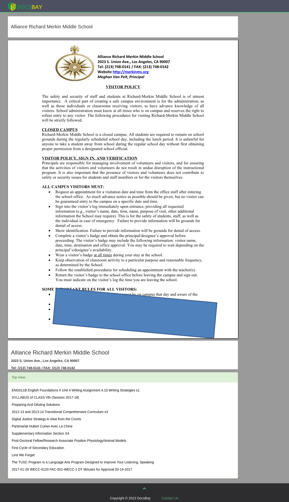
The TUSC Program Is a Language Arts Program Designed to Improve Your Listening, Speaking (83, 462)
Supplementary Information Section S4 (40, 433)
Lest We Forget (23, 455)
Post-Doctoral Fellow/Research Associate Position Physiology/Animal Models (69, 441)
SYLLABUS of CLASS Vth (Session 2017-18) (45, 397)
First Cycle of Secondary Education (38, 448)
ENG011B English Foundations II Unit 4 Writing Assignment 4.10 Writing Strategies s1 (75, 390)
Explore (61, 6)
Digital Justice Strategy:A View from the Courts (46, 419)
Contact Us (170, 498)
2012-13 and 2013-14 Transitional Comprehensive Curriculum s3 (60, 412)
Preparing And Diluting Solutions (36, 405)
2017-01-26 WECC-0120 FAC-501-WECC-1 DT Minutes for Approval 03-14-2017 (72, 469)
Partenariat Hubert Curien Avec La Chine (42, 426)
